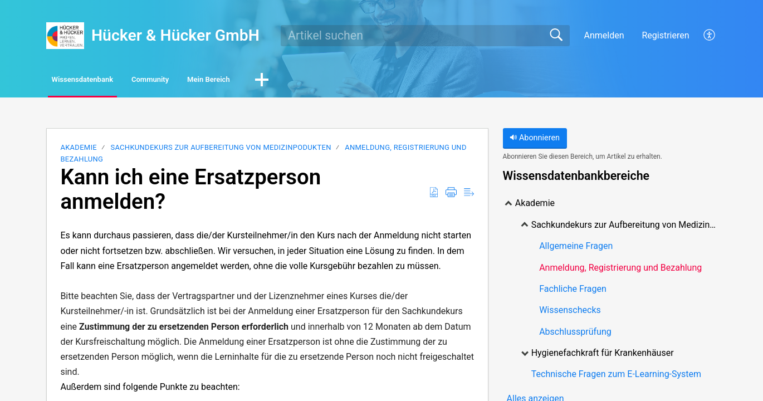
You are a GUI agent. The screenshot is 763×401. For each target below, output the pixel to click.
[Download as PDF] (434, 195)
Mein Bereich (292, 81)
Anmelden (604, 35)
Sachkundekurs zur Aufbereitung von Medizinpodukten (221, 150)
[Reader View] (469, 195)
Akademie (78, 150)
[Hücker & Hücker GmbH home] (65, 35)
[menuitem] (703, 35)
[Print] (451, 195)
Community (203, 81)
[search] (425, 35)
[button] (360, 82)
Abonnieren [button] (535, 140)
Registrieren (665, 35)
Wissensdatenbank (103, 81)
